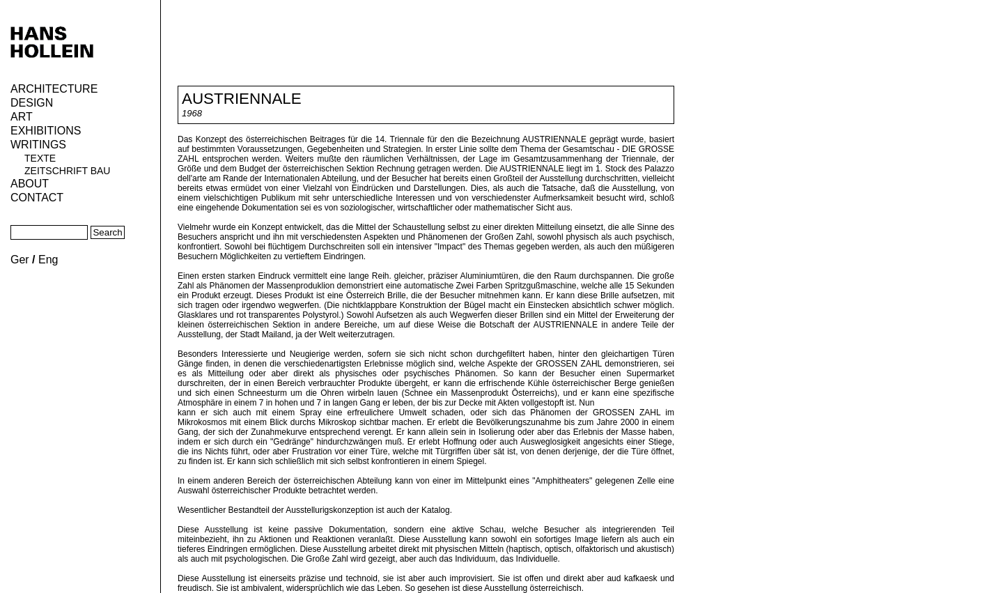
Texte (40, 158)
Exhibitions (45, 131)
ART (21, 117)
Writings (38, 145)
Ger (19, 259)
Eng (48, 259)
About (29, 184)
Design (31, 103)
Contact (36, 197)
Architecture (54, 89)
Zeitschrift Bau (67, 170)
